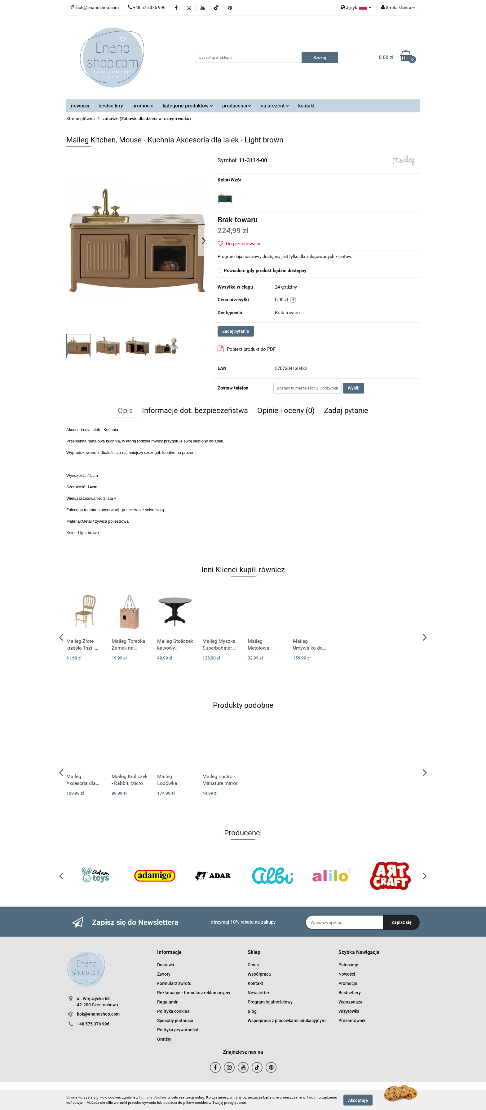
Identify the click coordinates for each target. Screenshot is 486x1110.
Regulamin (168, 1001)
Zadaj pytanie (235, 331)
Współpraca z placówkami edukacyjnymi (287, 1020)
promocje (142, 106)
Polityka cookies (173, 1011)
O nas (253, 964)
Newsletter (258, 992)
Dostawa (165, 964)
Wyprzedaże (350, 1001)
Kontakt (255, 983)
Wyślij (354, 387)
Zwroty (163, 974)
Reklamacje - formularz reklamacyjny (193, 992)
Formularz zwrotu (174, 983)
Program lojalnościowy (270, 1001)
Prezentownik (351, 1020)
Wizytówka (349, 1011)
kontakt (306, 106)
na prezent (275, 106)
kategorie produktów (188, 106)
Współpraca (259, 974)
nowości (80, 106)
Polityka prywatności (177, 1029)
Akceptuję (358, 1100)
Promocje (347, 983)
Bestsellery (349, 992)
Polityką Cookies (153, 1097)
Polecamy (348, 964)
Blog (252, 1011)
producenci (236, 106)
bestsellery (111, 106)
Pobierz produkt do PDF (247, 349)
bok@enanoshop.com (98, 1014)
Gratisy (164, 1039)
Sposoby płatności (175, 1020)
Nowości (346, 974)
